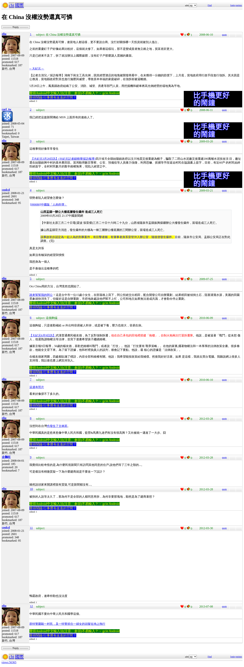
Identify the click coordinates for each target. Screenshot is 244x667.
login (232, 5)
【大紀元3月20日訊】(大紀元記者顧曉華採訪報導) (63, 158)
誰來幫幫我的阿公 (41, 294)
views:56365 (8, 662)
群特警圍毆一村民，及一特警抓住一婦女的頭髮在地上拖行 (67, 623)
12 (31, 606)
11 (31, 527)
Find (210, 5)
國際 (19, 5)
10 (31, 488)
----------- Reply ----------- (15, 27)
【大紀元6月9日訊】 (42, 335)
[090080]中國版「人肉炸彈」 (48, 204)
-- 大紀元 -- (36, 68)
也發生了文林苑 (57, 426)
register (238, 5)
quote (224, 34)
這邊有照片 (36, 387)
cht (11, 5)
